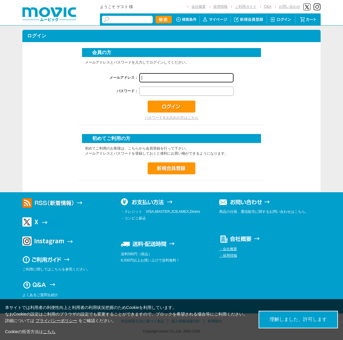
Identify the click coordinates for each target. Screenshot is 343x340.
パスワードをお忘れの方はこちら (171, 118)
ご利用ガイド (246, 6)
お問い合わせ (289, 6)
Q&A (267, 6)
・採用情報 (228, 255)
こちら (49, 331)
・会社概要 (228, 249)
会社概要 (198, 6)
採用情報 (220, 6)
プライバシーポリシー (56, 320)
